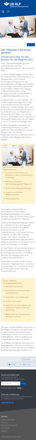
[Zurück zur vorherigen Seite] (28, 359)
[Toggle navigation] (8, 11)
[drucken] (28, 365)
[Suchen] (3, 12)
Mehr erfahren (7, 403)
